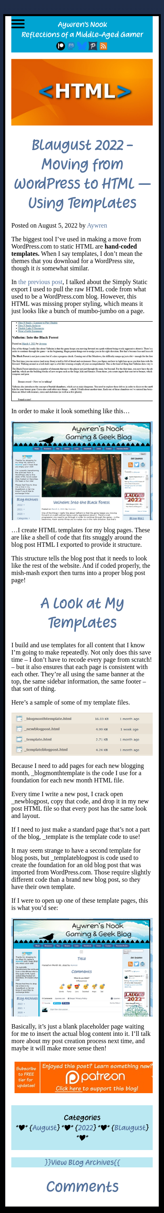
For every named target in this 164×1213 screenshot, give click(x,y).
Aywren (97, 225)
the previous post (40, 281)
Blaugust (129, 1128)
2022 (85, 1128)
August (44, 1128)
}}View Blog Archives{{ (82, 1162)
